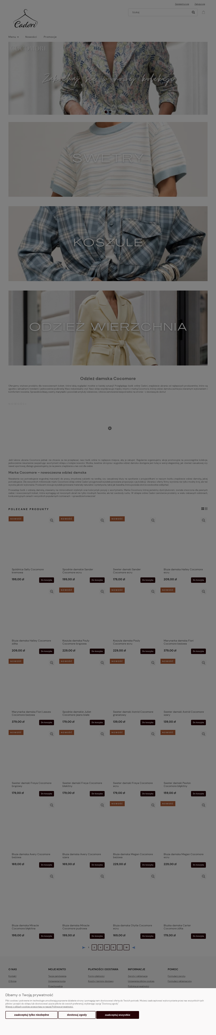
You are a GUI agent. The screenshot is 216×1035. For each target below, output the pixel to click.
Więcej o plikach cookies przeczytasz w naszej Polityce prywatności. (39, 1006)
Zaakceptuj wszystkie (117, 1014)
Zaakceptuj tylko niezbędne (31, 1014)
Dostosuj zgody (77, 1014)
